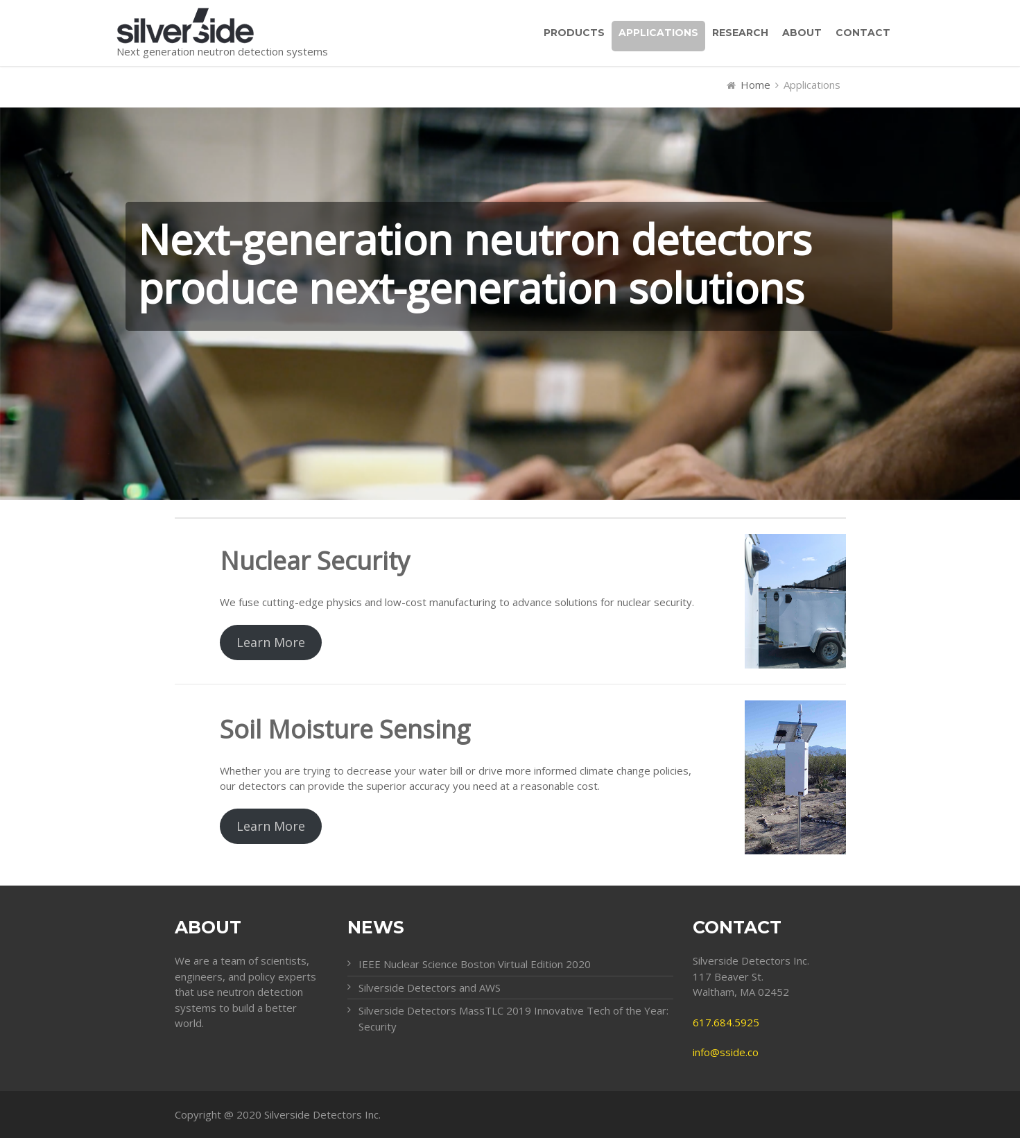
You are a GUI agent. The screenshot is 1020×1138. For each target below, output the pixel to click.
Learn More (270, 642)
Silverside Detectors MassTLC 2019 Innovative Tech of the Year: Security (513, 1018)
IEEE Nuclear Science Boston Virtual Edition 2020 (474, 964)
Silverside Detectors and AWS (429, 987)
